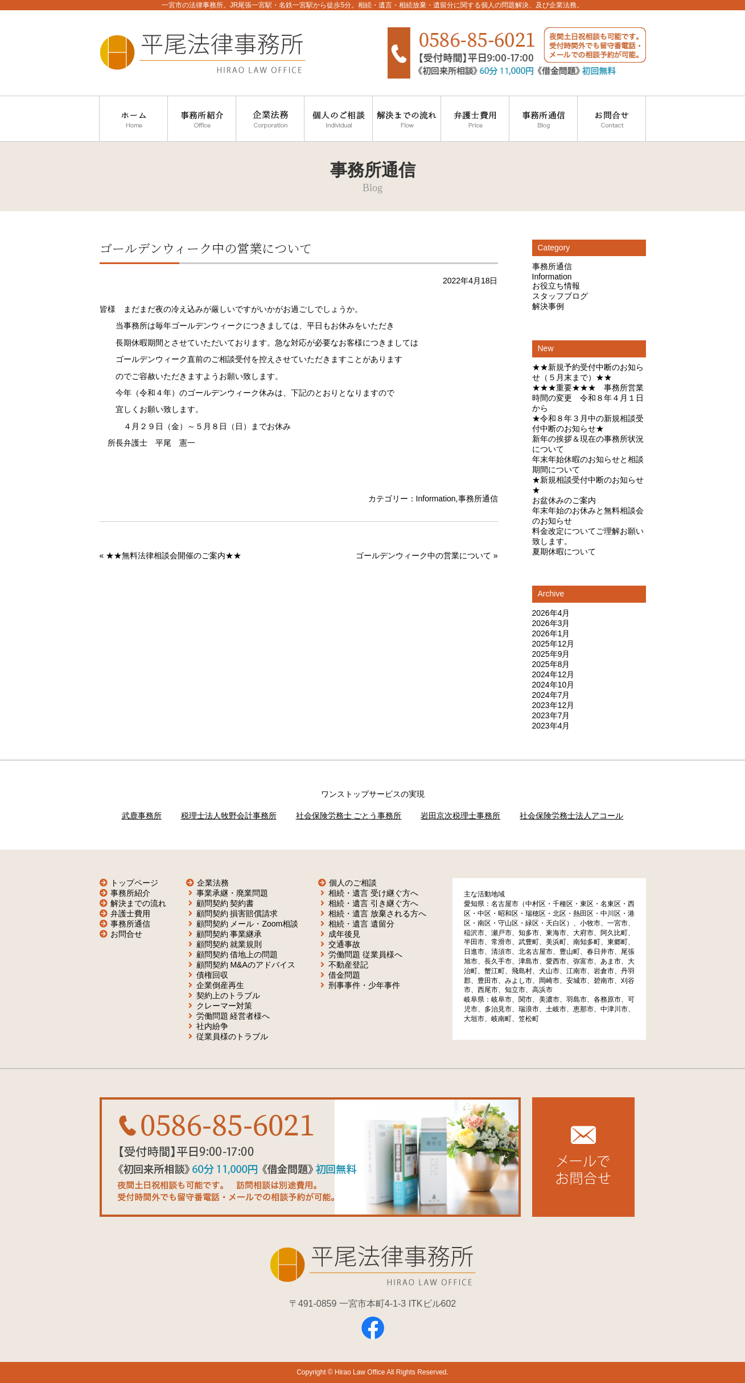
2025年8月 (551, 664)
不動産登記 (348, 964)
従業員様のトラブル (232, 1036)
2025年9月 (551, 653)
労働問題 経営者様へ (233, 1015)
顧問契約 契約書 (225, 903)
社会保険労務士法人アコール (571, 815)
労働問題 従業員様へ (365, 954)
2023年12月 (553, 705)
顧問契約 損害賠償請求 (237, 913)
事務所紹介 (130, 893)
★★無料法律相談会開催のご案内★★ (173, 555)
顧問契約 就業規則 (229, 944)
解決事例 (548, 306)
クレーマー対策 (224, 1005)
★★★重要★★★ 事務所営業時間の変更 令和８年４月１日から (588, 398)
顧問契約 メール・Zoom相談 (247, 923)
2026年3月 (551, 623)
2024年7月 (551, 694)
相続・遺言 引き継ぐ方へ (373, 903)
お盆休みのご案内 (564, 500)
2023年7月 (551, 715)
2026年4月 (551, 613)
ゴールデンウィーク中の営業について (423, 555)
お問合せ (126, 934)
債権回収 (212, 974)
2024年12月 (553, 674)
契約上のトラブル (228, 995)
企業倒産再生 (220, 985)
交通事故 (344, 944)
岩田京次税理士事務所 (460, 815)
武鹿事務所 (142, 815)
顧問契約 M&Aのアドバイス (245, 964)
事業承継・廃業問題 (232, 893)
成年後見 (344, 934)
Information (436, 498)
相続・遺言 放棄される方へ (377, 913)
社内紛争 (212, 1026)
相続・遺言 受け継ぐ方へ (373, 893)
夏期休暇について (564, 551)
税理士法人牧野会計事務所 (229, 815)
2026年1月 (551, 633)
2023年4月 (551, 725)
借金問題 (344, 974)
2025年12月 (553, 643)
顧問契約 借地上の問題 (237, 954)
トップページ (134, 882)
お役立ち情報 (556, 285)
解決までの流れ (138, 903)
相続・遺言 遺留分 (361, 923)
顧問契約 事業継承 (229, 934)
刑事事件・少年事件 (364, 985)
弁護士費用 (130, 913)
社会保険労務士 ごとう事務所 (349, 815)
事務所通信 (478, 498)
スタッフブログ (560, 296)
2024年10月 (553, 684)
